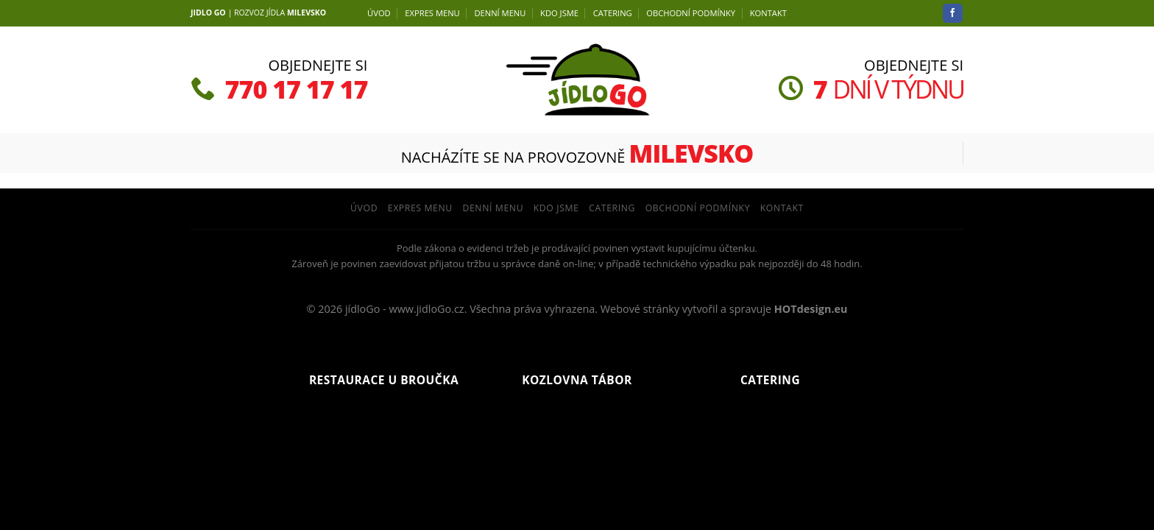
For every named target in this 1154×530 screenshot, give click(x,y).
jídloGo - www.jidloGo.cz (404, 309)
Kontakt (768, 12)
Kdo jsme (559, 12)
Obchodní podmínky (690, 12)
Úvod (379, 12)
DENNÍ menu (499, 12)
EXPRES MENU (432, 12)
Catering (612, 12)
